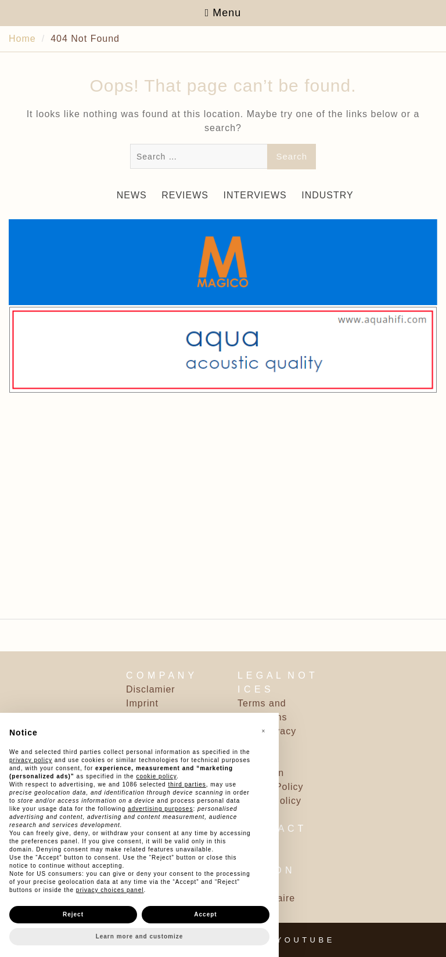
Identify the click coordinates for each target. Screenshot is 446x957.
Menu (223, 13)
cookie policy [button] (156, 776)
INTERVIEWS (254, 195)
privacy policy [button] (30, 760)
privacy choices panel (110, 890)
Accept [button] (205, 914)
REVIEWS (184, 195)
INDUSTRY (327, 195)
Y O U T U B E (304, 940)
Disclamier (150, 689)
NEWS (132, 195)
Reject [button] (73, 914)
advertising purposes (160, 809)
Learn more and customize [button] (140, 936)
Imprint (142, 703)
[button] (263, 731)
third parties (187, 784)
